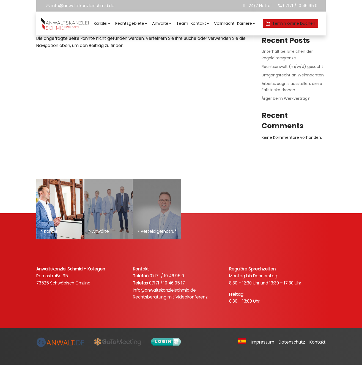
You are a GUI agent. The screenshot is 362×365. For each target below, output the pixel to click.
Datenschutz (293, 342)
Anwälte (160, 23)
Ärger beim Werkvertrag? (286, 98)
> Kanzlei (49, 231)
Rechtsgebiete (129, 23)
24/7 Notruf (260, 6)
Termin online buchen (293, 23)
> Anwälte (99, 231)
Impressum (264, 342)
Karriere (244, 23)
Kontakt (198, 23)
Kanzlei (100, 23)
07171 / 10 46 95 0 (300, 6)
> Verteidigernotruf (156, 231)
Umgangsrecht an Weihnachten (293, 75)
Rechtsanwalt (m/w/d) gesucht (292, 66)
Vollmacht (224, 23)
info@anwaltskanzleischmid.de (82, 6)
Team (182, 23)
